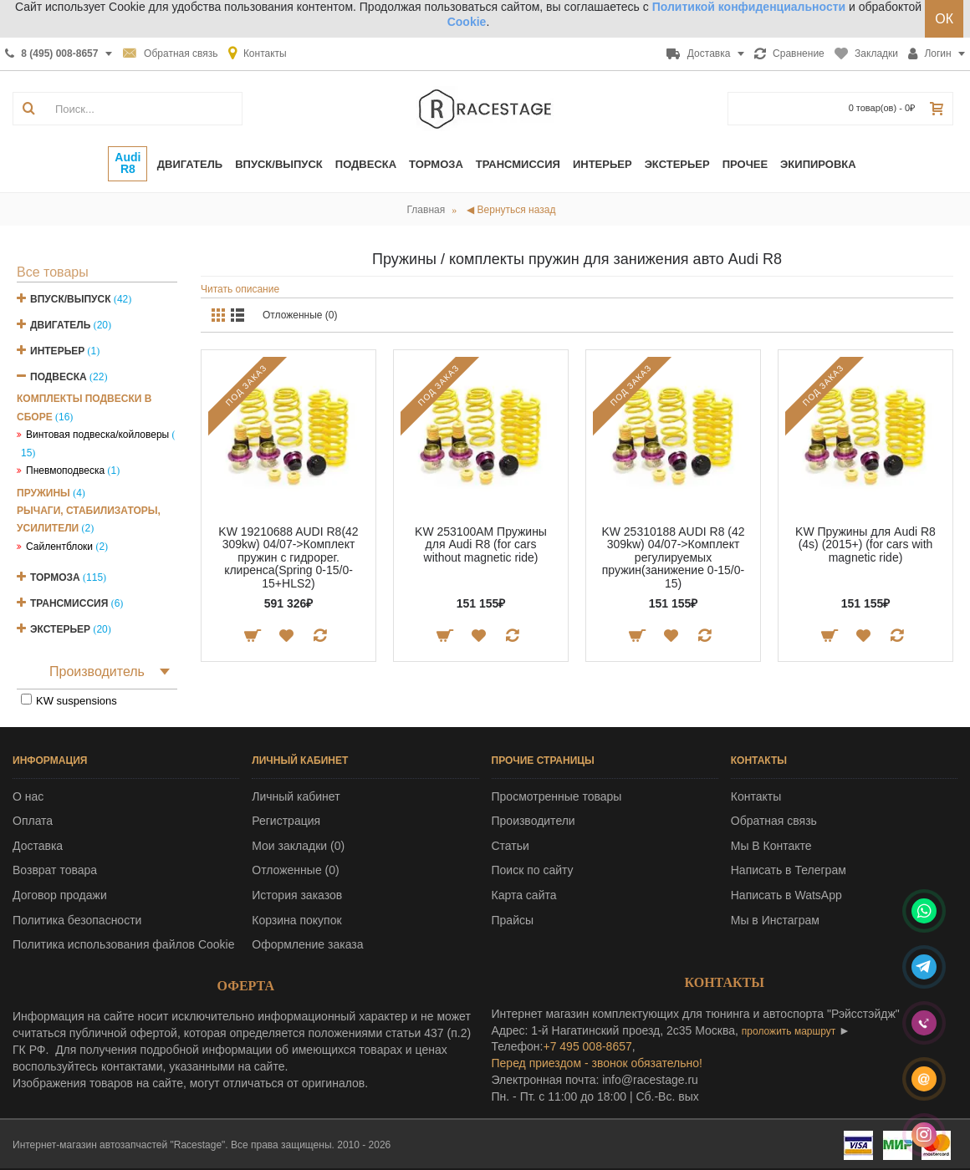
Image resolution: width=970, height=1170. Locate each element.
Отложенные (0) (300, 315)
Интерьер (57, 351)
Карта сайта (524, 895)
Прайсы (513, 920)
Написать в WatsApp (786, 895)
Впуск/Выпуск (70, 299)
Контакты (756, 796)
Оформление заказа (307, 944)
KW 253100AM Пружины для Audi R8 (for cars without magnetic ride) (481, 544)
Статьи (510, 845)
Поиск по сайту (533, 870)
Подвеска (58, 377)
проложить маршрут (788, 1031)
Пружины (43, 493)
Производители (533, 820)
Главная (426, 210)
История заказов (297, 895)
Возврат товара (55, 870)
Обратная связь (774, 820)
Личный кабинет (296, 796)
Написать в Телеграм (788, 870)
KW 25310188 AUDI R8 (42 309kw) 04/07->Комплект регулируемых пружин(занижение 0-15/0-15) (672, 557)
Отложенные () (295, 870)
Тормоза (55, 577)
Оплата (33, 820)
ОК (944, 19)
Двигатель (60, 325)
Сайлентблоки (59, 546)
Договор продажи (60, 895)
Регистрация (286, 820)
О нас (28, 796)
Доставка (38, 845)
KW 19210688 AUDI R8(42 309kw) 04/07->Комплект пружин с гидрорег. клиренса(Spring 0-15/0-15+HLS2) (288, 557)
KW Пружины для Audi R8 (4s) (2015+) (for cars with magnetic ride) (865, 544)
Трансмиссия (69, 603)
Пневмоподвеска (65, 470)
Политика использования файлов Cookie (124, 944)
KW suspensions (76, 700)
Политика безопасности (77, 920)
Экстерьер (60, 629)
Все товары (53, 272)
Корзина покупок (296, 920)
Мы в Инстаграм (775, 920)
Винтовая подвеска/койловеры (97, 434)
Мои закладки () (298, 845)
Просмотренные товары (557, 796)
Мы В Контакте (771, 845)
